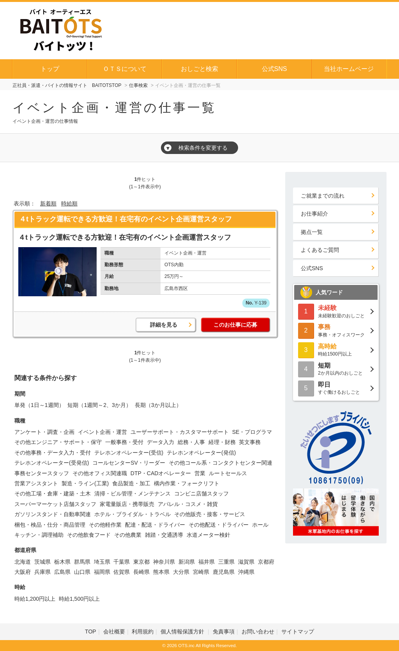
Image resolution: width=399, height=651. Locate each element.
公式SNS (274, 68)
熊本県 (161, 572)
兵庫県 (42, 572)
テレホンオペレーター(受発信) (51, 463)
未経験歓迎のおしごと (336, 311)
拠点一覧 (312, 232)
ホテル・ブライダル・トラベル (132, 514)
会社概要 (114, 631)
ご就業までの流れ (322, 196)
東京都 (141, 562)
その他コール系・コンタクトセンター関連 (220, 463)
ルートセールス (228, 473)
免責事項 (224, 631)
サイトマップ (297, 631)
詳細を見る (163, 325)
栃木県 (62, 562)
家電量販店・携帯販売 (127, 504)
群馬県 (82, 562)
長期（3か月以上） (158, 405)
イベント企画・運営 (102, 432)
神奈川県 (164, 562)
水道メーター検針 (208, 535)
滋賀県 (246, 562)
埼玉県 (102, 562)
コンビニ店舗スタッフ (201, 493)
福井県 (206, 562)
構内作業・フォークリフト (186, 483)
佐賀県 (121, 572)
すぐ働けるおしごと (336, 387)
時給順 (69, 203)
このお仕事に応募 (235, 325)
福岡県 (102, 572)
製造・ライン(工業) (85, 483)
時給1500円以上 (336, 349)
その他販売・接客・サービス (209, 514)
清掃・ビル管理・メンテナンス (132, 493)
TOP (90, 631)
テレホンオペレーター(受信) (128, 452)
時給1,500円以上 (79, 599)
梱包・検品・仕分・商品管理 (49, 525)
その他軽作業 (105, 525)
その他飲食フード (89, 535)
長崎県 (141, 572)
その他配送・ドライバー (219, 525)
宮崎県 (201, 572)
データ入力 (160, 442)
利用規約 (143, 631)
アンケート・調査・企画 (44, 432)
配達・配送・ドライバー (155, 525)
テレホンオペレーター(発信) (201, 452)
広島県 (62, 572)
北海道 (22, 562)
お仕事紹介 (314, 214)
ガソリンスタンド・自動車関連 (52, 514)
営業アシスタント (36, 483)
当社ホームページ (349, 68)
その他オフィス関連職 (99, 473)
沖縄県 (246, 572)
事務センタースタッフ (41, 473)
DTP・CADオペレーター (161, 473)
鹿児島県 (224, 572)
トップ (50, 68)
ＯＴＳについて (125, 68)
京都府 (266, 562)
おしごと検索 (199, 68)
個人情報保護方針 (183, 631)
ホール (260, 525)
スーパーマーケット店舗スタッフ (55, 504)
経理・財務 (222, 442)
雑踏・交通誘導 (164, 535)
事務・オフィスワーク (336, 330)
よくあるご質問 (320, 250)
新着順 (48, 203)
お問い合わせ (258, 631)
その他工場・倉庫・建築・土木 (52, 493)
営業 (199, 473)
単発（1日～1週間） (39, 405)
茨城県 (42, 562)
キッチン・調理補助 (39, 535)
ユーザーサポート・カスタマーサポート (180, 432)
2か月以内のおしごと (336, 368)
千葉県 (121, 562)
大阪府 (22, 572)
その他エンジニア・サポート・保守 (58, 442)
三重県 (226, 562)
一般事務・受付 (124, 442)
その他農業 (127, 535)
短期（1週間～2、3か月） (99, 405)
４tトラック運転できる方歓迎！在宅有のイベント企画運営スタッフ (125, 219)
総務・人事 (191, 442)
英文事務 (250, 442)
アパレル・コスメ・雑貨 (188, 504)
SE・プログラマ (252, 432)
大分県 (181, 572)
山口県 (82, 572)
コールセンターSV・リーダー (128, 463)
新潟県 (186, 562)
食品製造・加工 (131, 483)
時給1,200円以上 (34, 599)
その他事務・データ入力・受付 (52, 452)
